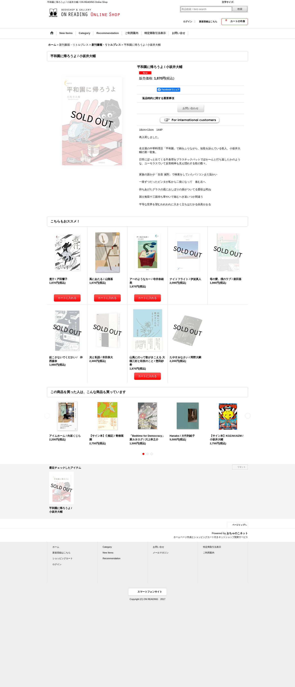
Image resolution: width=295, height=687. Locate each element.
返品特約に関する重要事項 (158, 98)
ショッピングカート (62, 558)
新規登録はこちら (208, 21)
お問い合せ (158, 547)
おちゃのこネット (237, 533)
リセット (241, 467)
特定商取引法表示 (212, 547)
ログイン (187, 21)
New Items (108, 552)
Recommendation (111, 558)
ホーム (55, 547)
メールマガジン (161, 552)
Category (107, 547)
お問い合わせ (191, 108)
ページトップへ (239, 525)
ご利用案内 (208, 552)
